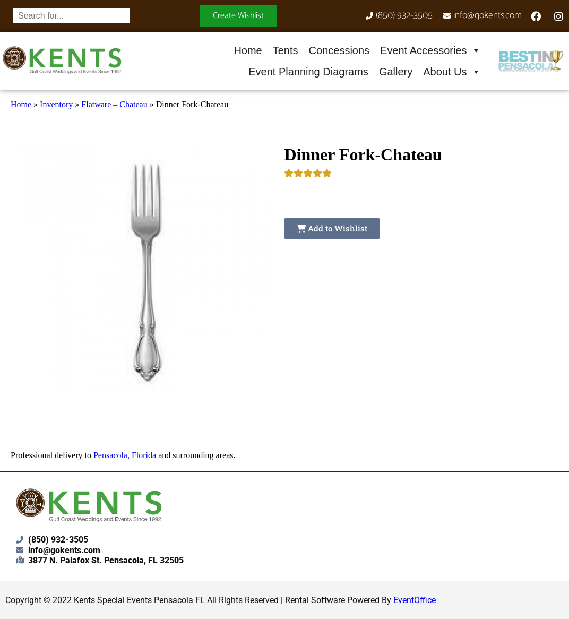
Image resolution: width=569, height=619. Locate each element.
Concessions (339, 50)
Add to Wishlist (332, 228)
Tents (285, 50)
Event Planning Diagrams (308, 72)
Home (248, 50)
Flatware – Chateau (114, 104)
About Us (451, 71)
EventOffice (414, 600)
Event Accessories (430, 50)
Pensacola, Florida (124, 455)
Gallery (395, 72)
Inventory (56, 104)
